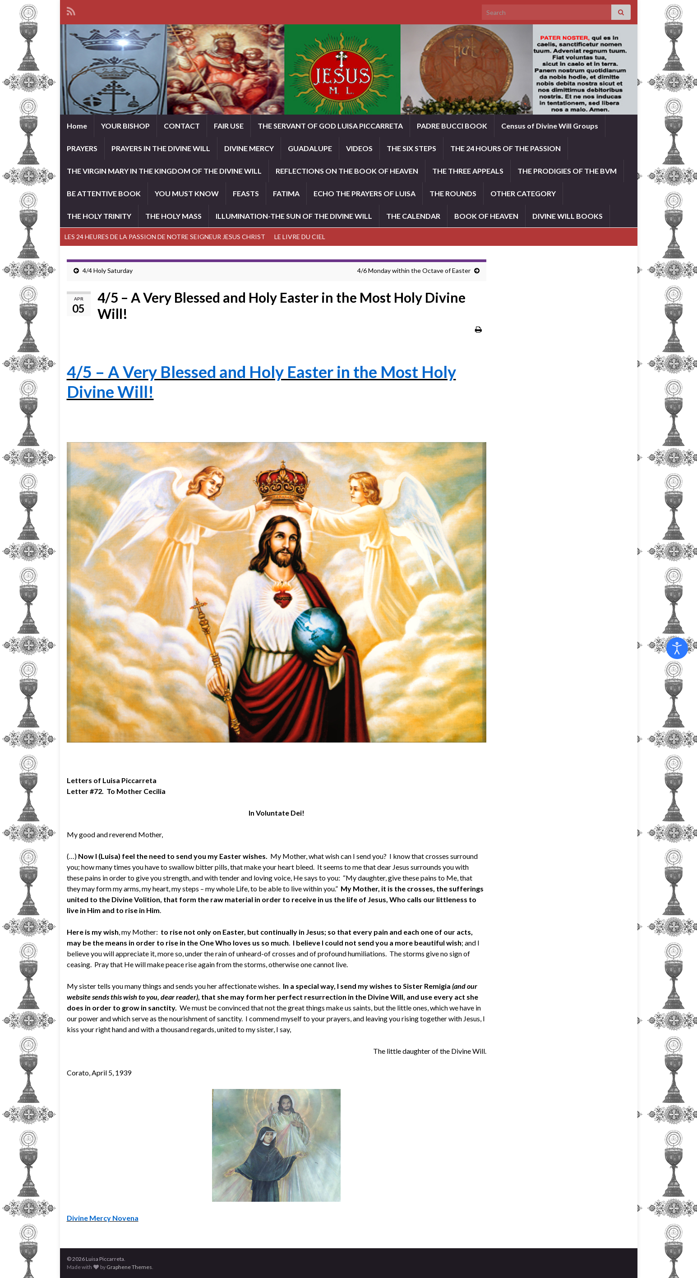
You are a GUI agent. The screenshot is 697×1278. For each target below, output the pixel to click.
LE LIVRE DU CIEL (299, 236)
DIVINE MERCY (249, 148)
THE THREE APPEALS (467, 170)
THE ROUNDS (452, 193)
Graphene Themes (129, 1267)
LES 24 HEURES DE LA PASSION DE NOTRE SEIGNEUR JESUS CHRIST (165, 236)
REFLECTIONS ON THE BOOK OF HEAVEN (347, 170)
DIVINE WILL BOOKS (567, 216)
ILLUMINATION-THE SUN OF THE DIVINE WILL (294, 216)
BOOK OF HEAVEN (486, 216)
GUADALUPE (310, 148)
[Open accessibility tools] (677, 648)
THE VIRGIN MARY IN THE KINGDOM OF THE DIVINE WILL (164, 170)
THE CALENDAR (413, 216)
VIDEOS (359, 148)
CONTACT (182, 125)
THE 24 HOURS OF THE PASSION (505, 148)
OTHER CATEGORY (523, 193)
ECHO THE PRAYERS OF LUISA (364, 193)
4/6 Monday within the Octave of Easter (414, 270)
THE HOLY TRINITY (99, 216)
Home (77, 125)
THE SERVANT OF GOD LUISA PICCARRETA (330, 125)
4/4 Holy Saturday (108, 270)
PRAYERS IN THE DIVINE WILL (160, 148)
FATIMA (286, 193)
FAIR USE (229, 125)
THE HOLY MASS (173, 216)
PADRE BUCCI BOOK (452, 125)
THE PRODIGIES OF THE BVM (567, 170)
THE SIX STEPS (411, 148)
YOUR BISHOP (125, 125)
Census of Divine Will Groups (549, 125)
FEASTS (246, 193)
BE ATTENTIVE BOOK (104, 193)
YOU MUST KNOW (187, 193)
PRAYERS (82, 148)
